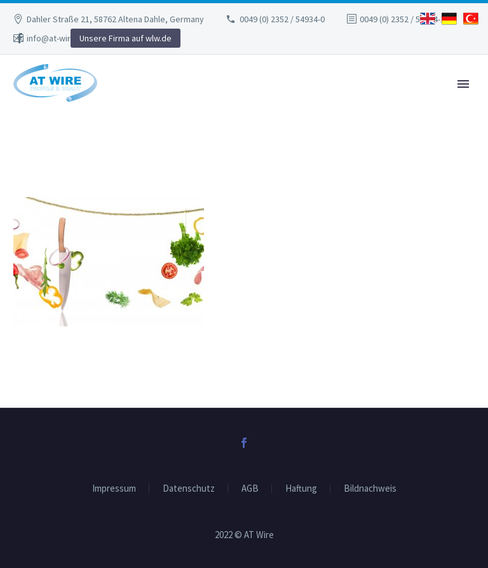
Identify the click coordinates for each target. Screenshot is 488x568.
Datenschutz (189, 489)
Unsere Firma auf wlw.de (125, 38)
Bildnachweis (370, 489)
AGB (250, 489)
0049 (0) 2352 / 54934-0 (282, 19)
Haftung (301, 489)
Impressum (114, 489)
